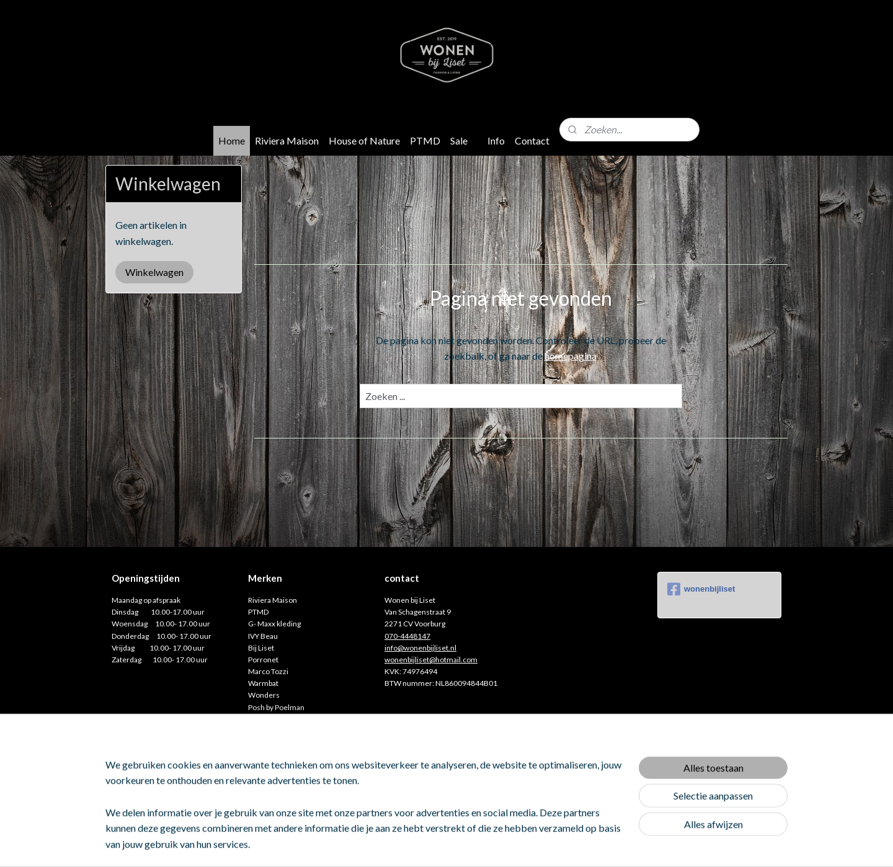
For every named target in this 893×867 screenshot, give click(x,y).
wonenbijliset (701, 589)
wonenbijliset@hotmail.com (431, 659)
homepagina (570, 356)
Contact (532, 140)
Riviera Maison (287, 140)
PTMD (425, 140)
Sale (459, 140)
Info (496, 140)
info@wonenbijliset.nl (420, 647)
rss (429, 844)
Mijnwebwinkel (572, 844)
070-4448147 (407, 636)
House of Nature (364, 140)
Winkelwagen (154, 272)
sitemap (406, 844)
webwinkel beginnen (471, 844)
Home (231, 140)
